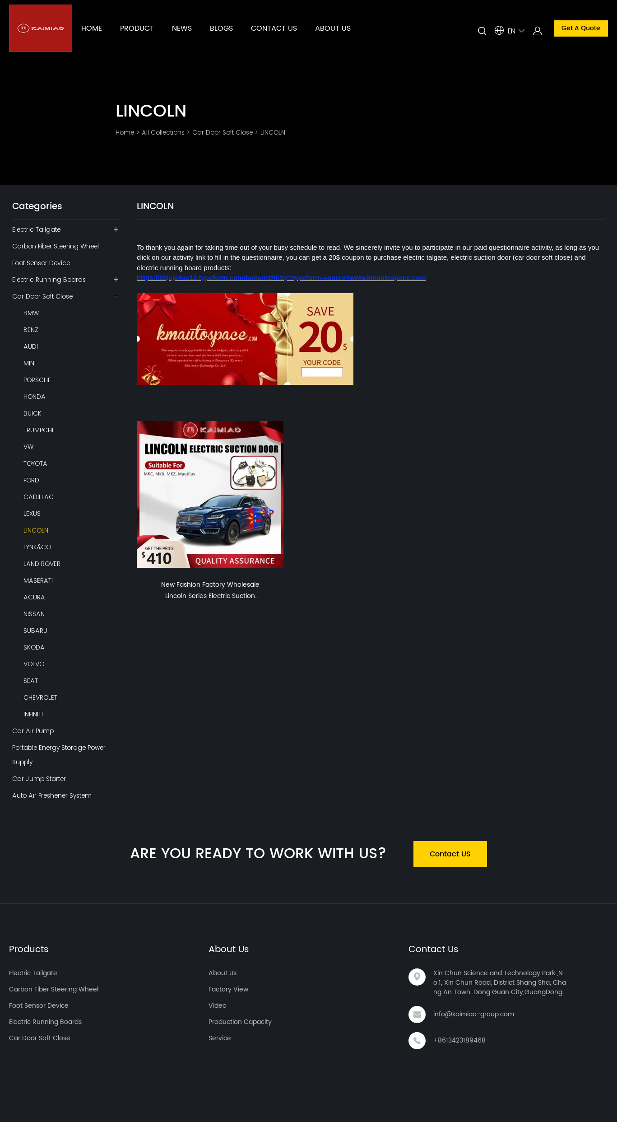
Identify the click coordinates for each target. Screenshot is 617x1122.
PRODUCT (137, 28)
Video (218, 1005)
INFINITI (33, 714)
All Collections (163, 132)
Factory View (228, 989)
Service (220, 1038)
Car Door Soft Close (222, 132)
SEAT (30, 680)
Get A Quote (580, 28)
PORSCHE (37, 379)
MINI (29, 363)
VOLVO (33, 664)
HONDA (34, 396)
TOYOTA (35, 463)
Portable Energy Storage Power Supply (59, 755)
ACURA (34, 597)
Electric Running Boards (49, 279)
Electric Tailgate (36, 229)
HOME (91, 28)
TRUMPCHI (38, 430)
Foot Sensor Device (41, 262)
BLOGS (221, 28)
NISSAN (34, 613)
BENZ (30, 329)
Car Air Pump (33, 730)
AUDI (30, 346)
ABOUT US (333, 28)
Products (29, 949)
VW (28, 446)
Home (125, 132)
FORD (31, 480)
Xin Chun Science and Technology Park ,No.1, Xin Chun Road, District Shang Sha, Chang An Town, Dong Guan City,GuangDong (499, 982)
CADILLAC (38, 496)
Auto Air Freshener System (52, 795)
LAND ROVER (41, 563)
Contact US (450, 854)
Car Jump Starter (39, 778)
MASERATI (38, 580)
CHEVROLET (40, 697)
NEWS (182, 28)
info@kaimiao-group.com (473, 1014)
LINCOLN (272, 132)
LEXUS (32, 513)
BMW (31, 313)
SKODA (34, 647)
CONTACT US (274, 28)
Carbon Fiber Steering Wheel (55, 246)
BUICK (32, 413)
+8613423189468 (459, 1040)
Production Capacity (240, 1022)
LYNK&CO (37, 547)
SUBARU (35, 630)
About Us (229, 949)
